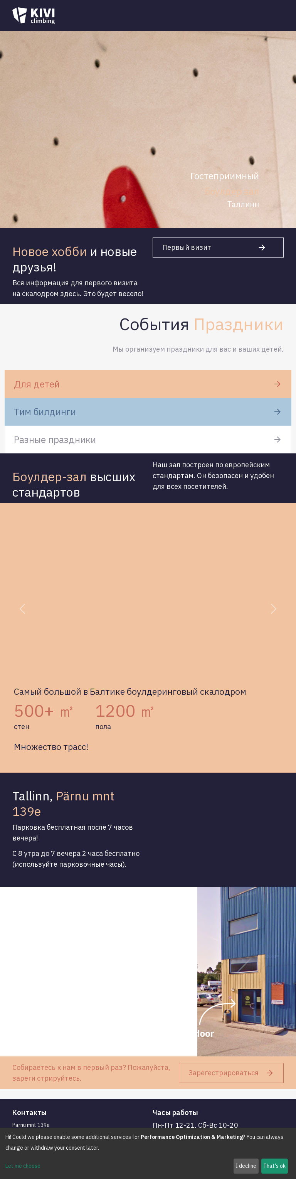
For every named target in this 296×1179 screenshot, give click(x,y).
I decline (245, 1165)
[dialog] (148, 1153)
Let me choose (22, 1165)
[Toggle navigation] (273, 16)
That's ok (274, 1165)
